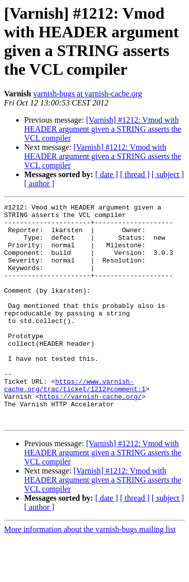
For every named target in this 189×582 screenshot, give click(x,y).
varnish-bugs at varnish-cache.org (87, 93)
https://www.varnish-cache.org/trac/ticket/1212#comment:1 (75, 422)
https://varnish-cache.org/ (90, 435)
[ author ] (39, 183)
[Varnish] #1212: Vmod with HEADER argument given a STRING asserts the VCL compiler (102, 129)
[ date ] (106, 174)
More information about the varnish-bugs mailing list (89, 573)
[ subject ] (168, 174)
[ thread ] (135, 174)
